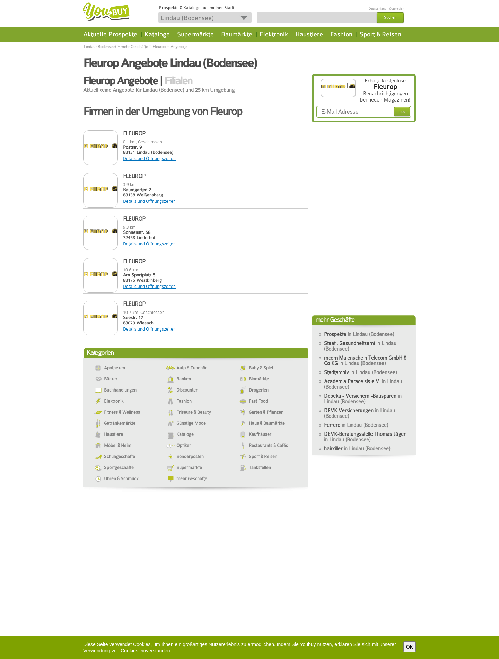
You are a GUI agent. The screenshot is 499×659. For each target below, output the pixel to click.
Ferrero (356, 425)
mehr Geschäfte (134, 46)
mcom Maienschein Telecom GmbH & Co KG (365, 360)
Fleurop (159, 46)
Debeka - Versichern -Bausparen (363, 398)
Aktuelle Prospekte (110, 34)
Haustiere (309, 34)
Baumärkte (236, 34)
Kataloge (157, 34)
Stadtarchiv (360, 372)
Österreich (396, 8)
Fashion (341, 34)
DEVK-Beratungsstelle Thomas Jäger (364, 436)
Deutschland (377, 8)
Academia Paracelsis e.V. (363, 384)
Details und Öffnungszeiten (149, 158)
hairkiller (357, 448)
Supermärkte (195, 34)
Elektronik (274, 34)
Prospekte (359, 334)
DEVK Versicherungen (359, 413)
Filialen (178, 81)
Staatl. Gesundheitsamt (360, 346)
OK (409, 647)
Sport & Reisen (380, 34)
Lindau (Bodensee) (100, 46)
